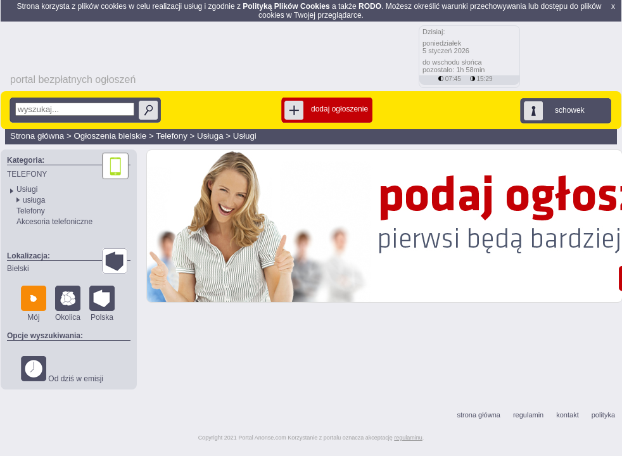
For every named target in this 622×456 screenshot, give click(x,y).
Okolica (67, 304)
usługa (34, 200)
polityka (603, 415)
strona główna (478, 415)
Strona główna (37, 136)
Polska (102, 304)
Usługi (245, 136)
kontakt (567, 415)
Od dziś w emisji (62, 369)
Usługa (210, 136)
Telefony (171, 136)
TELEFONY (27, 174)
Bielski (18, 268)
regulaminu (408, 437)
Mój (33, 304)
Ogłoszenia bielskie (109, 136)
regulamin (528, 415)
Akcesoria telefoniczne (54, 221)
